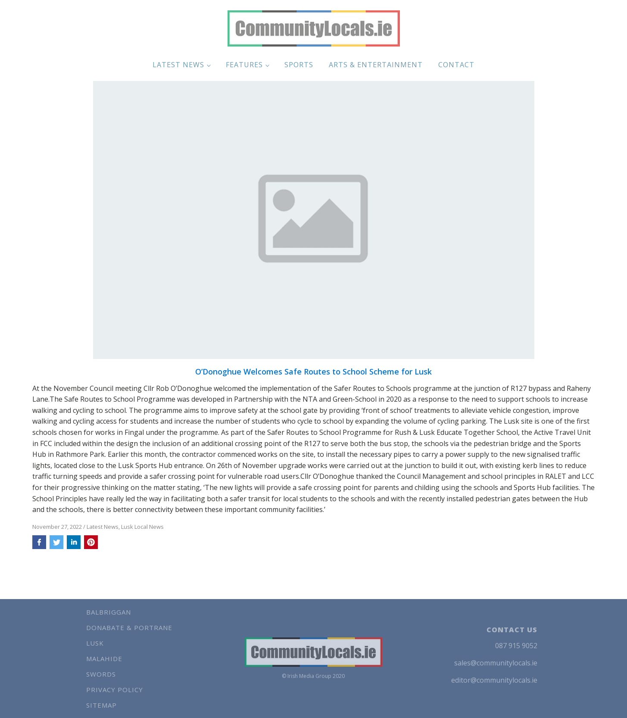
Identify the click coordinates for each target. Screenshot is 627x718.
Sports (298, 64)
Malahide (104, 658)
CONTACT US (512, 629)
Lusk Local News (142, 527)
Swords (101, 674)
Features (244, 64)
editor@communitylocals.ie (494, 680)
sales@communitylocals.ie (495, 663)
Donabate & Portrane (129, 627)
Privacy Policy (114, 689)
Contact (456, 64)
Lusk (95, 643)
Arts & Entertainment (376, 64)
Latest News (178, 64)
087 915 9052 (516, 645)
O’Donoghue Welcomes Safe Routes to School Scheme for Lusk (313, 372)
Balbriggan (108, 612)
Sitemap (101, 705)
